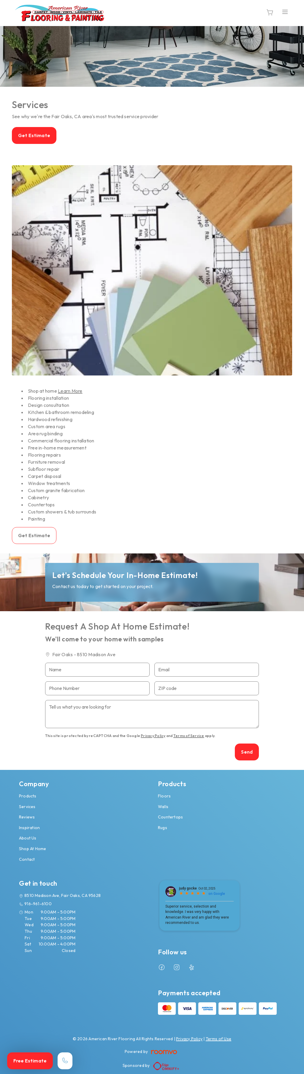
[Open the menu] (285, 12)
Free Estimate (30, 1061)
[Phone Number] (97, 688)
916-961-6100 (38, 903)
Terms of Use (219, 1038)
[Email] (206, 670)
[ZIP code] (206, 688)
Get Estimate (34, 135)
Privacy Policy (153, 735)
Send (247, 752)
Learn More (70, 391)
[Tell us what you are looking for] (152, 714)
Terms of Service (188, 735)
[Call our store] (65, 1060)
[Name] (97, 670)
